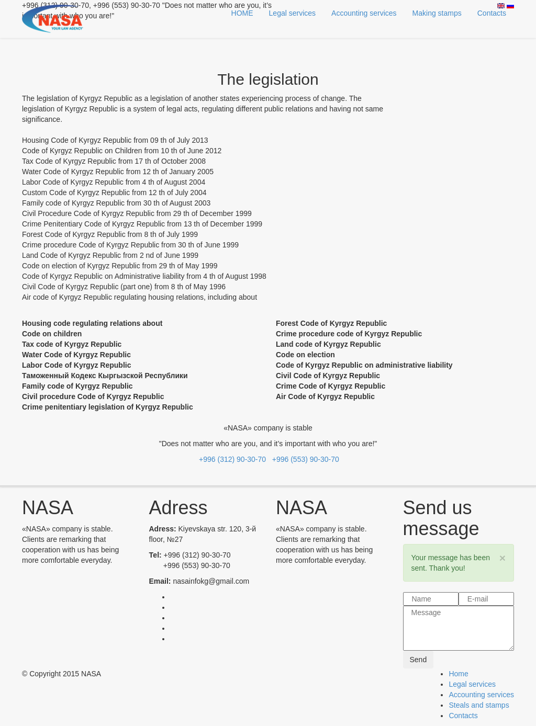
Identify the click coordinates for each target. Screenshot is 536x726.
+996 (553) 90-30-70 (303, 459)
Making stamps (437, 13)
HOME (242, 13)
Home (458, 674)
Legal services (292, 13)
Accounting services (364, 13)
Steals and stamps (479, 705)
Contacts (491, 13)
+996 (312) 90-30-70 (232, 459)
